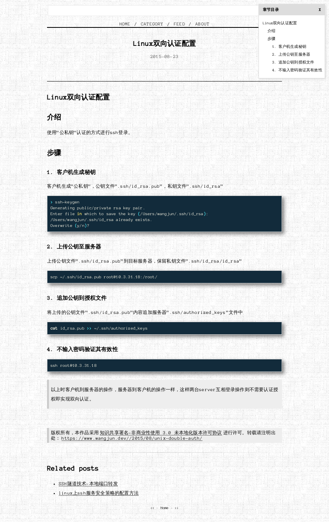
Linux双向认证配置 (280, 23)
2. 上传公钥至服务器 (291, 54)
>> (177, 508)
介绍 (271, 31)
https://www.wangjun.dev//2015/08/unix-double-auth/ (131, 438)
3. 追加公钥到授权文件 (293, 62)
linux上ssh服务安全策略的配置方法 (99, 493)
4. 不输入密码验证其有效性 (297, 70)
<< (152, 508)
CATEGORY (152, 24)
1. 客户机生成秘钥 (289, 47)
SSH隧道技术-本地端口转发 (88, 483)
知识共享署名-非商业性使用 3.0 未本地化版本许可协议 (161, 432)
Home (165, 508)
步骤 (271, 39)
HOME (125, 24)
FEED (179, 24)
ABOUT (202, 24)
